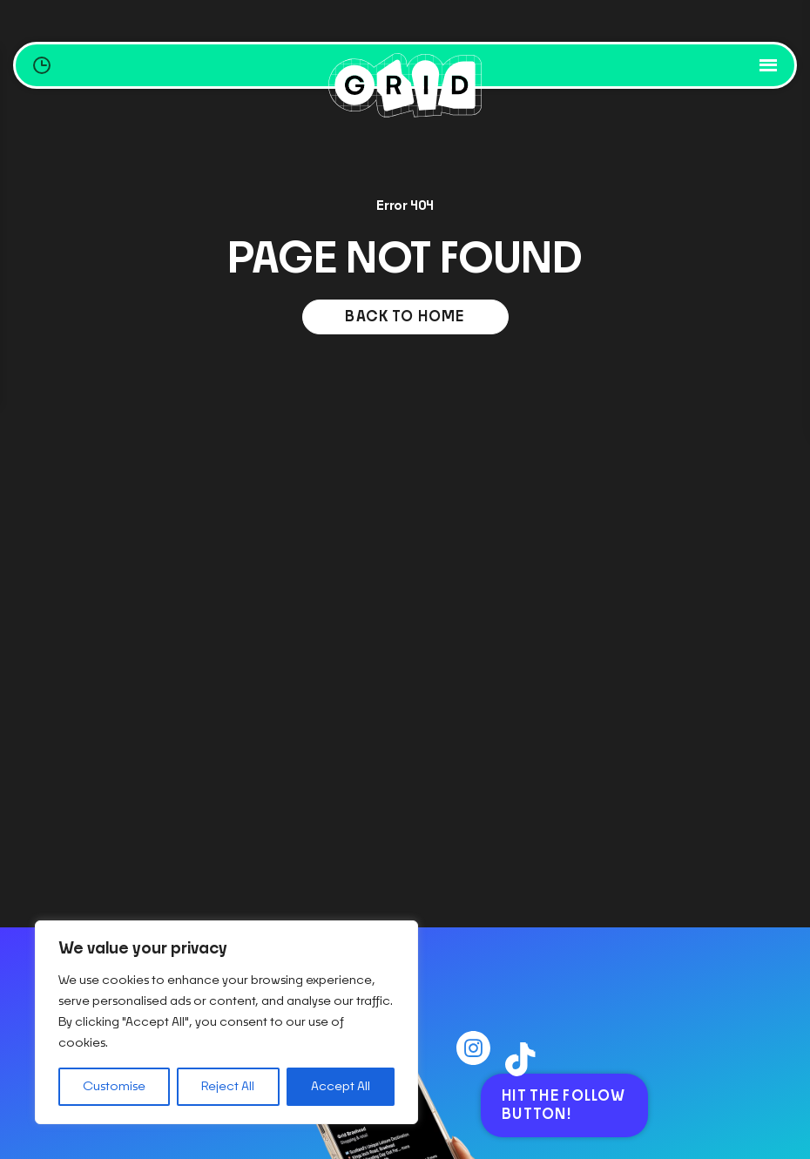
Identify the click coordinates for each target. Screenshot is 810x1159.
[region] (226, 1022)
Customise (114, 1087)
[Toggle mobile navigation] (770, 65)
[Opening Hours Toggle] (42, 65)
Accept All (340, 1087)
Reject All (227, 1087)
